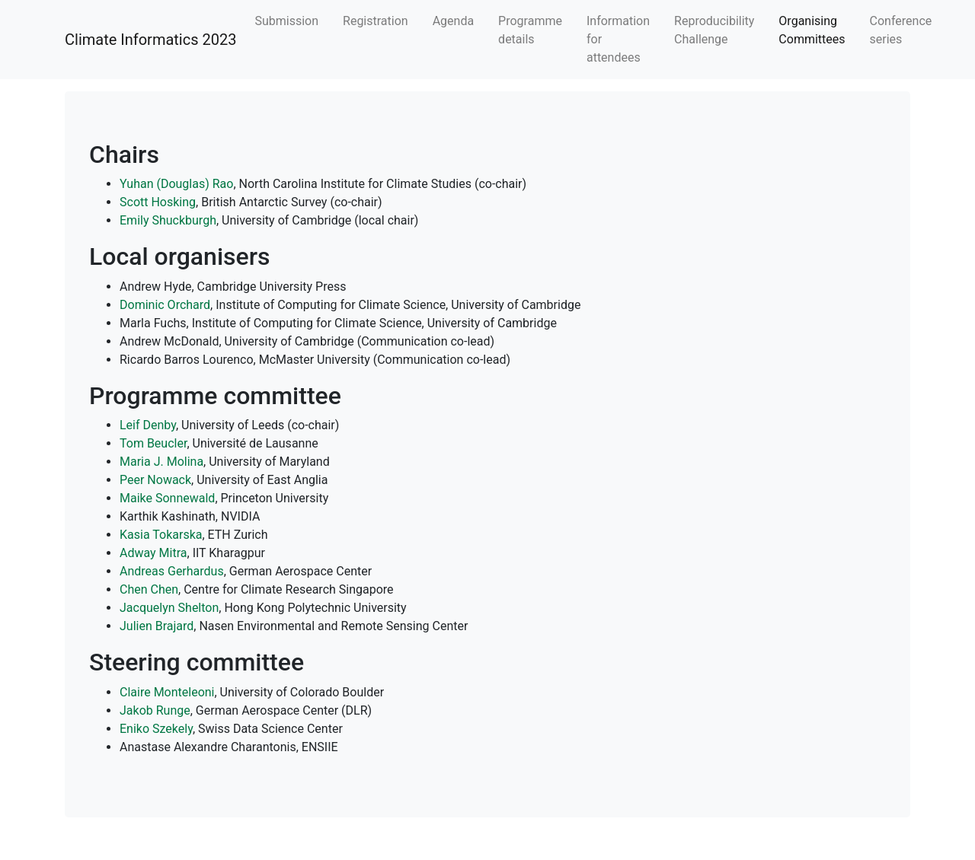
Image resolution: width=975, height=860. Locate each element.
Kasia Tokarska (161, 534)
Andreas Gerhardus (172, 571)
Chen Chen (149, 589)
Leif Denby (148, 425)
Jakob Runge (155, 710)
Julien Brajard (156, 626)
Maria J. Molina (161, 461)
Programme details (530, 30)
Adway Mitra (153, 553)
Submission (286, 21)
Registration (375, 21)
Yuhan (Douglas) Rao (176, 184)
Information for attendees (618, 39)
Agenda (453, 21)
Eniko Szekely (156, 728)
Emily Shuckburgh (168, 220)
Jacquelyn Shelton (169, 607)
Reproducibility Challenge (714, 30)
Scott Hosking (158, 202)
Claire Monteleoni (167, 692)
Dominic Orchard (165, 305)
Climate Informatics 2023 (150, 39)
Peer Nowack (155, 480)
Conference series (901, 30)
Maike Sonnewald (167, 498)
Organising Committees (811, 30)
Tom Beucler (153, 443)
